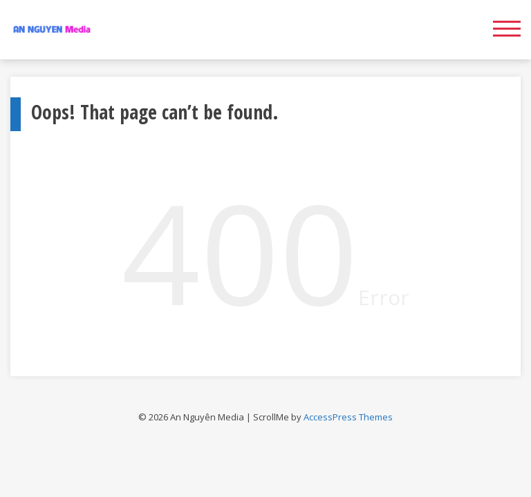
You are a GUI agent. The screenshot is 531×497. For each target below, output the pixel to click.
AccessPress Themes (348, 417)
